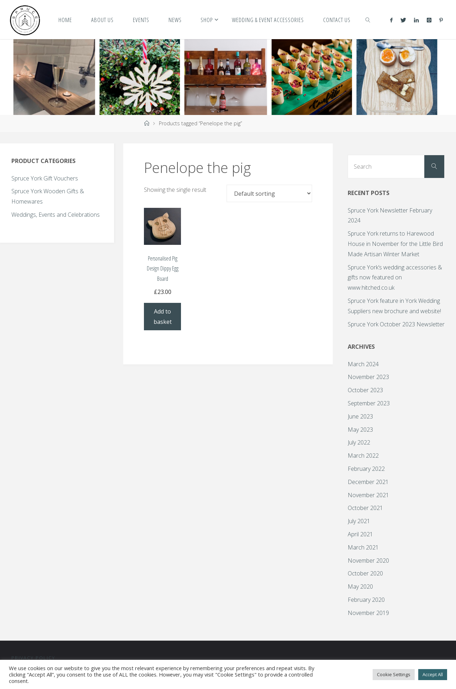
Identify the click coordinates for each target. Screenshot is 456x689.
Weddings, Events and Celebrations (55, 215)
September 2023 (369, 403)
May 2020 (360, 586)
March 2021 (363, 547)
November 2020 (368, 560)
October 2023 (365, 390)
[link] (368, 19)
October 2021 (365, 508)
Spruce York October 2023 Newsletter (396, 324)
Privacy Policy (33, 657)
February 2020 (366, 600)
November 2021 (368, 495)
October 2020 (365, 573)
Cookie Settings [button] (393, 674)
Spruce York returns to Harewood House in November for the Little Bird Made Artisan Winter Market (395, 244)
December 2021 (368, 482)
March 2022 (363, 455)
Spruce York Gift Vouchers (44, 178)
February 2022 (366, 469)
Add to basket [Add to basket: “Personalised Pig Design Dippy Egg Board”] (163, 316)
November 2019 (368, 613)
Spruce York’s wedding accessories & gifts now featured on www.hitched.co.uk (395, 277)
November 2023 (368, 377)
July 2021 (359, 521)
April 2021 (360, 534)
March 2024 (363, 364)
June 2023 (360, 416)
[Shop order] (269, 193)
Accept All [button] (433, 674)
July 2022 (359, 442)
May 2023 (360, 429)
